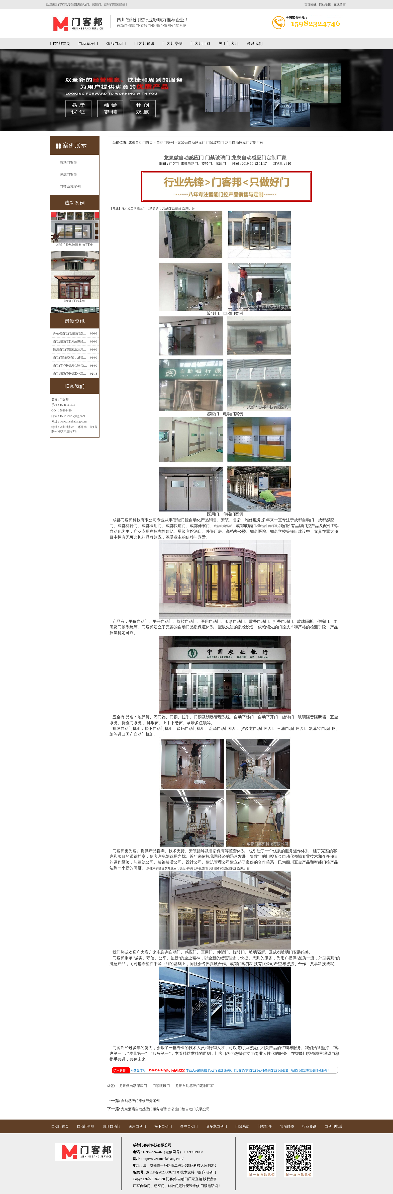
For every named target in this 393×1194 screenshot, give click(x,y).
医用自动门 (137, 1126)
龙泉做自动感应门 (133, 1086)
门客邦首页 (60, 43)
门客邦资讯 (144, 43)
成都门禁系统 (269, 526)
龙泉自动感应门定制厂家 (194, 1086)
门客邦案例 (172, 43)
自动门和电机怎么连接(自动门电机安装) (70, 365)
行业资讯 (309, 1126)
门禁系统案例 (70, 187)
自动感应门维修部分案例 (140, 1101)
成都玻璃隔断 (223, 526)
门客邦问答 (200, 43)
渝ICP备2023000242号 (163, 1172)
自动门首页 (60, 1126)
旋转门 (173, 1186)
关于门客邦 (229, 43)
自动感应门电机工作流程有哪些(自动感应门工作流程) (70, 373)
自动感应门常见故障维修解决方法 (70, 341)
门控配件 (265, 1126)
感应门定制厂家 (184, 208)
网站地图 (325, 4)
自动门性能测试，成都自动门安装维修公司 (70, 357)
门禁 (204, 1186)
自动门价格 (85, 1126)
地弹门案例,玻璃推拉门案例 (74, 251)
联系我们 (255, 43)
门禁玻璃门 (161, 1086)
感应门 (159, 1186)
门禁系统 (242, 1126)
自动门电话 (333, 1126)
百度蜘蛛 (311, 4)
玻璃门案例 (68, 175)
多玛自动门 (189, 1126)
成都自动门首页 (140, 142)
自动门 (145, 1186)
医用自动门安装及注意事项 (70, 349)
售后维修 (287, 1126)
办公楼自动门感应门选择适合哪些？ (70, 333)
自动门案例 (68, 162)
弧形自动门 (116, 43)
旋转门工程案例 (74, 307)
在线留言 (340, 4)
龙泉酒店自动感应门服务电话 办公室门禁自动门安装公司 (165, 1109)
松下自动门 (163, 1126)
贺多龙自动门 (216, 1126)
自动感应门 (88, 43)
